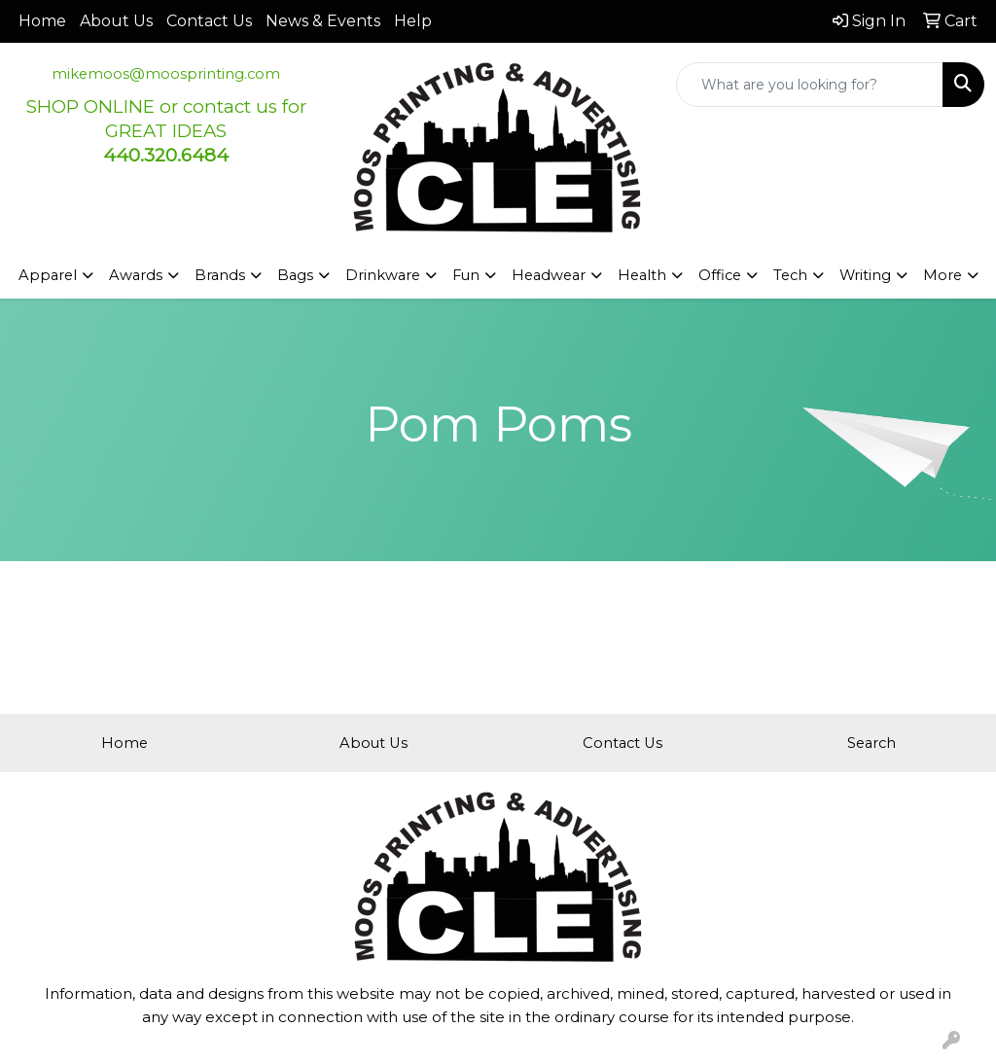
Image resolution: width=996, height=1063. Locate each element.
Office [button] (719, 275)
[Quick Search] (809, 84)
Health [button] (642, 275)
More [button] (942, 275)
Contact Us (209, 21)
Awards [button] (135, 275)
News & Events (323, 21)
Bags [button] (295, 275)
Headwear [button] (549, 275)
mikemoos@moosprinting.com (166, 74)
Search (871, 743)
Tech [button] (790, 275)
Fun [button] (466, 275)
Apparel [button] (47, 275)
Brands (220, 275)
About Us (116, 21)
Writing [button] (865, 275)
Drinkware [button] (382, 275)
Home (42, 21)
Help (413, 21)
